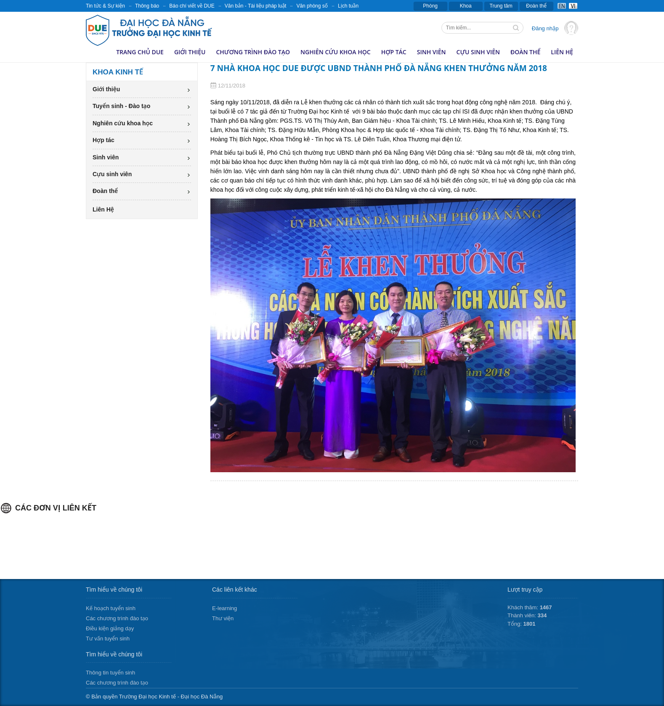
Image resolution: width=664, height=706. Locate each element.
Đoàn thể (536, 6)
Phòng (430, 6)
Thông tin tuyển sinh (110, 672)
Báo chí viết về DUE (192, 6)
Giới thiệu (190, 52)
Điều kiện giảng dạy (110, 628)
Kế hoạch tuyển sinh (110, 608)
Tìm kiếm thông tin (516, 28)
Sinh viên (431, 52)
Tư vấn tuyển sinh (108, 638)
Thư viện (223, 618)
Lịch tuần (348, 6)
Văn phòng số (312, 6)
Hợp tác (393, 52)
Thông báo (147, 6)
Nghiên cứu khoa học (335, 52)
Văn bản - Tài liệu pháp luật (256, 6)
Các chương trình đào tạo (117, 618)
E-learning (224, 608)
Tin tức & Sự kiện (105, 6)
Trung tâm (501, 6)
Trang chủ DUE (140, 52)
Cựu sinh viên (478, 52)
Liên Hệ (562, 52)
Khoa (466, 6)
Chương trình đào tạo (253, 52)
